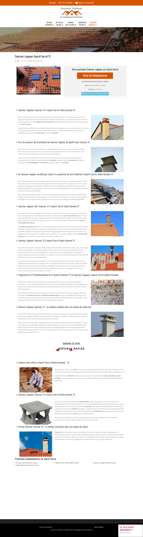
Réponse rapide (71, 348)
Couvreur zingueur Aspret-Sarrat (105, 463)
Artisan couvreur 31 (49, 23)
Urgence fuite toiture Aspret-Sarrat (67, 463)
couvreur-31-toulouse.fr (45, 527)
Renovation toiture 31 (82, 23)
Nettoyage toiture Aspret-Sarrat (27, 465)
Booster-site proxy (87, 530)
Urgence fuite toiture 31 (70, 23)
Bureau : (61, 2)
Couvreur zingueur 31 (92, 23)
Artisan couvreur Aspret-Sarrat (26, 463)
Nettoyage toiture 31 (59, 23)
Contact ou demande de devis (95, 93)
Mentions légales (98, 527)
